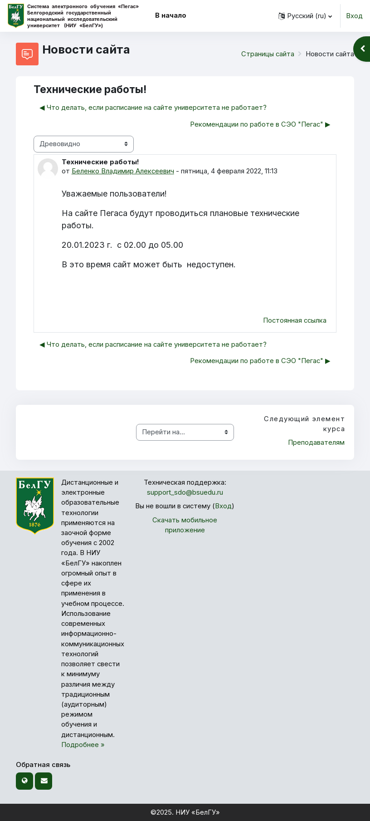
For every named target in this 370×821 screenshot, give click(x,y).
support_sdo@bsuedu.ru (185, 492)
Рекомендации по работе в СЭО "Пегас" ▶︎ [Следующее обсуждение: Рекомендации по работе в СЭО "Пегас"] (260, 124)
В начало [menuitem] (170, 15)
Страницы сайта (267, 54)
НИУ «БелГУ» (197, 812)
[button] (305, 16)
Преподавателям (316, 442)
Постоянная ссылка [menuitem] (294, 320)
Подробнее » (83, 745)
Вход (354, 16)
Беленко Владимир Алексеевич (123, 171)
